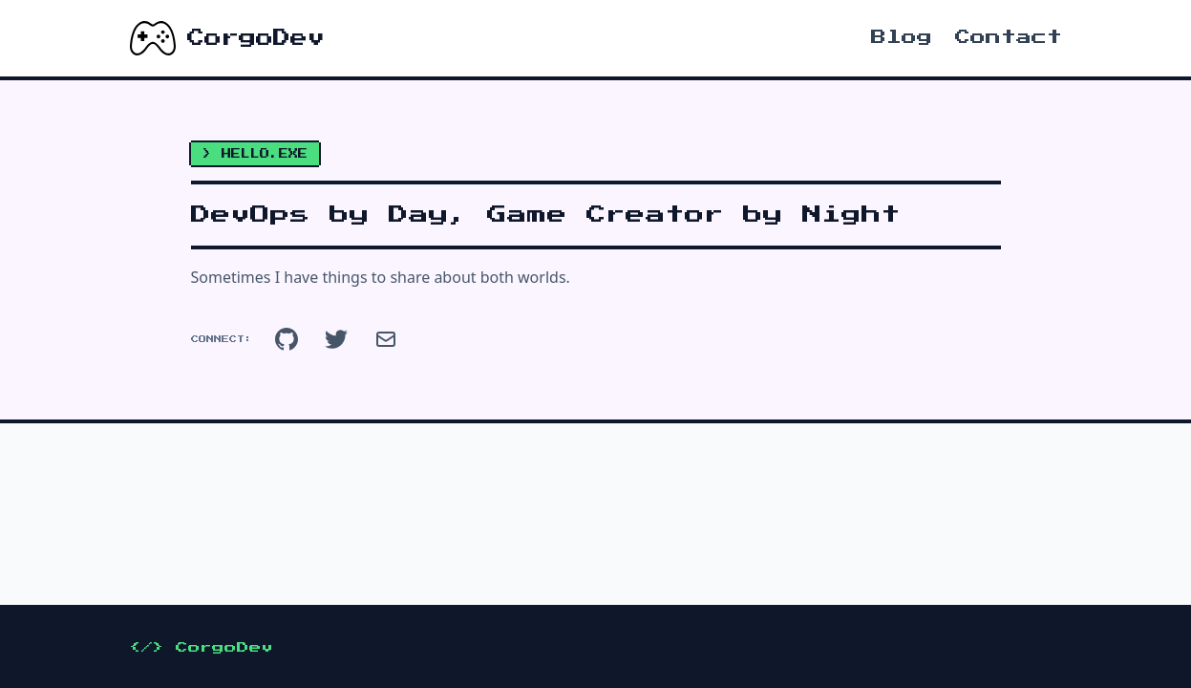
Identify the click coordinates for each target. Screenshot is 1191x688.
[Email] (386, 339)
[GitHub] (286, 339)
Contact (1008, 37)
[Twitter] (336, 339)
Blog (901, 37)
